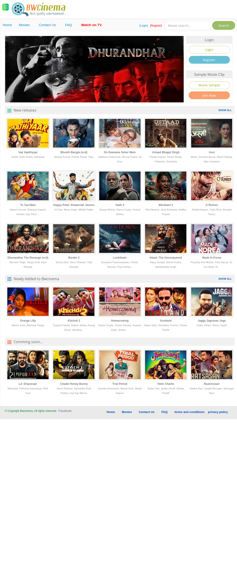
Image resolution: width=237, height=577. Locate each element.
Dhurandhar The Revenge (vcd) (28, 257)
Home (7, 25)
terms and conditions (189, 412)
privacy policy (218, 412)
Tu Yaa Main (28, 205)
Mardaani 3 (166, 205)
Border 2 (74, 257)
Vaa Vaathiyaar (28, 152)
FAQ (68, 25)
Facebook (65, 411)
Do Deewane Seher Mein (120, 152)
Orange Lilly (28, 320)
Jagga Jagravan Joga (212, 320)
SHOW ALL (225, 110)
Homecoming (120, 320)
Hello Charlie (165, 384)
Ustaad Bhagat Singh (166, 152)
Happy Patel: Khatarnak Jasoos (73, 205)
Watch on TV (91, 25)
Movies (24, 25)
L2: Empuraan (28, 384)
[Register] (156, 25)
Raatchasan (211, 384)
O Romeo (212, 205)
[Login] (144, 25)
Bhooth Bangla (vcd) (74, 152)
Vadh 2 (119, 205)
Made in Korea (211, 257)
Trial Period (119, 384)
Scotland (166, 320)
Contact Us (47, 25)
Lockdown (120, 257)
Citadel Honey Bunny (74, 384)
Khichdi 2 (74, 320)
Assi (212, 152)
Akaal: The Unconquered (166, 257)
